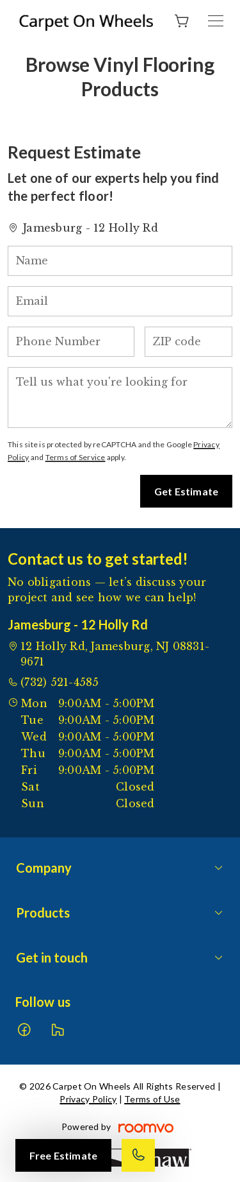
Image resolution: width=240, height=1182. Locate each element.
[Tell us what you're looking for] (120, 397)
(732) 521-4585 (59, 682)
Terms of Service (75, 457)
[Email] (120, 301)
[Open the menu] (216, 21)
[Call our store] (138, 1155)
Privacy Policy (88, 1098)
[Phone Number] (71, 342)
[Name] (120, 261)
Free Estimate (63, 1155)
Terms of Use (152, 1098)
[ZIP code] (188, 342)
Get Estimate (186, 491)
